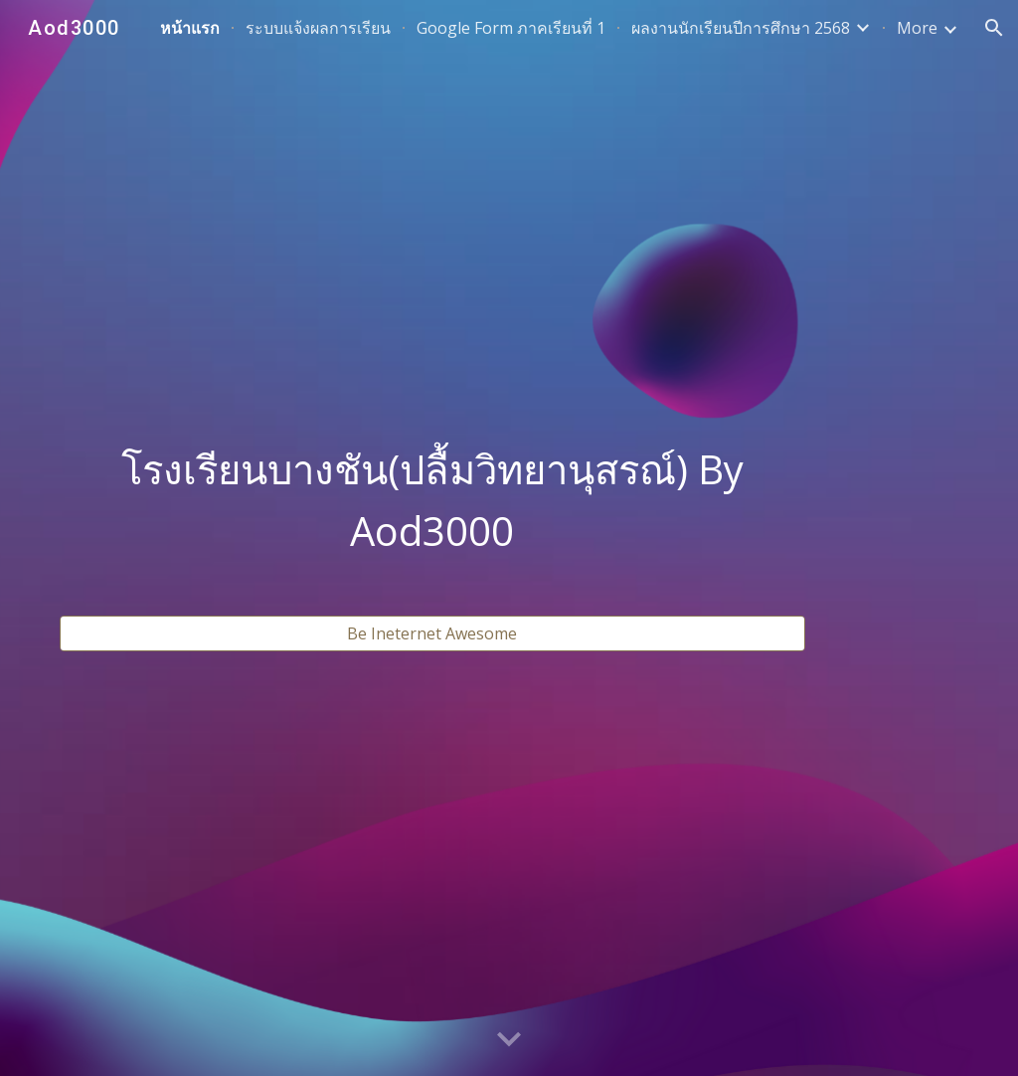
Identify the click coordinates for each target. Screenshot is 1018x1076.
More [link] (917, 28)
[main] (432, 501)
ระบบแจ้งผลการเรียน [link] (318, 28)
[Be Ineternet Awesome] (432, 633)
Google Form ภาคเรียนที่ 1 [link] (511, 28)
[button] (994, 28)
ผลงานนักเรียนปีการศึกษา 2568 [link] (740, 28)
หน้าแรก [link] (190, 28)
